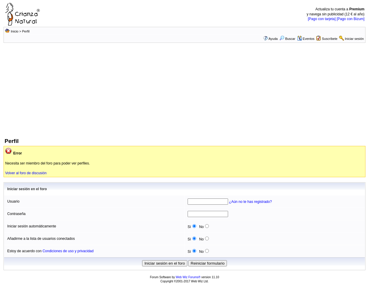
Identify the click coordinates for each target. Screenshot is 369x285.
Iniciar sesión (354, 38)
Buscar (287, 38)
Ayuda (273, 38)
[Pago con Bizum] (350, 19)
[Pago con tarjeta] (322, 19)
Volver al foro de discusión (25, 173)
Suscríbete (330, 38)
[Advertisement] (184, 93)
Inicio (15, 31)
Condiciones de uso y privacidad (68, 251)
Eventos (306, 38)
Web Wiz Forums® (188, 277)
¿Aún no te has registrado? (250, 202)
